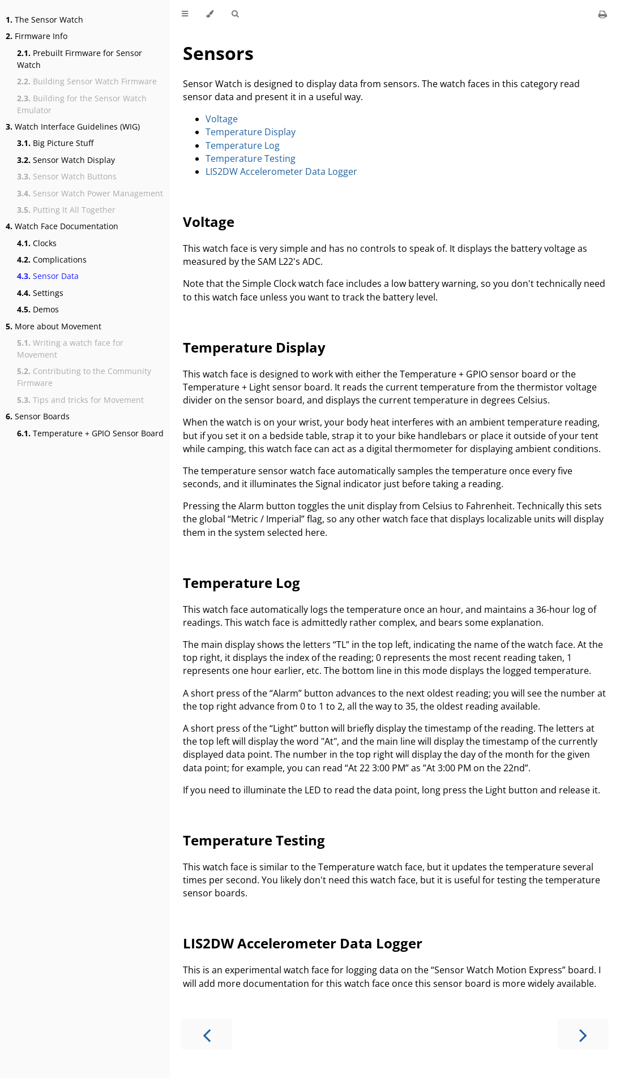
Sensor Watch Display (66, 159)
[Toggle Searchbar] (235, 14)
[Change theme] (210, 14)
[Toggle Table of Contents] (185, 14)
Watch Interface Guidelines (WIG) (73, 126)
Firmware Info (36, 36)
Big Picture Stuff (55, 143)
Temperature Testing (251, 158)
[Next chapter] (583, 1034)
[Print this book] (603, 14)
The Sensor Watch (44, 19)
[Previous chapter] (206, 1034)
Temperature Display (251, 132)
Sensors (218, 53)
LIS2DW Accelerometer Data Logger (281, 171)
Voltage (222, 119)
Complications (52, 259)
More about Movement (53, 326)
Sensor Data (48, 275)
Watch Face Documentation (62, 226)
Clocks (37, 243)
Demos (38, 309)
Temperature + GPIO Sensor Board (90, 433)
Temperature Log (243, 145)
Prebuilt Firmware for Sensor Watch (79, 59)
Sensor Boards (38, 416)
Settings (40, 292)
